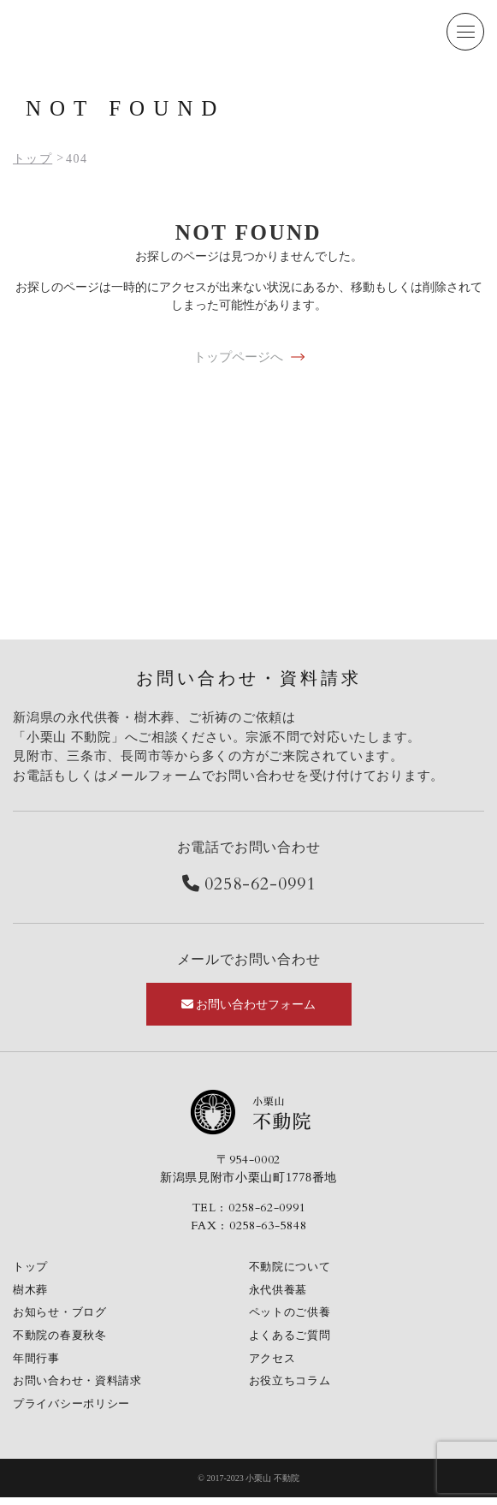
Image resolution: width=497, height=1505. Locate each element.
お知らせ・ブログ (63, 1315)
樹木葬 (31, 1291)
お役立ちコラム (293, 1387)
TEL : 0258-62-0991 (249, 1207)
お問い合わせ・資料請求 (82, 1387)
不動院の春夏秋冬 (63, 1339)
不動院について (293, 1267)
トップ (31, 1267)
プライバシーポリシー (76, 1411)
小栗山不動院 (249, 1112)
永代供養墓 (280, 1291)
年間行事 (38, 1363)
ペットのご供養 (293, 1315)
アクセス (274, 1363)
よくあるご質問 (293, 1339)
